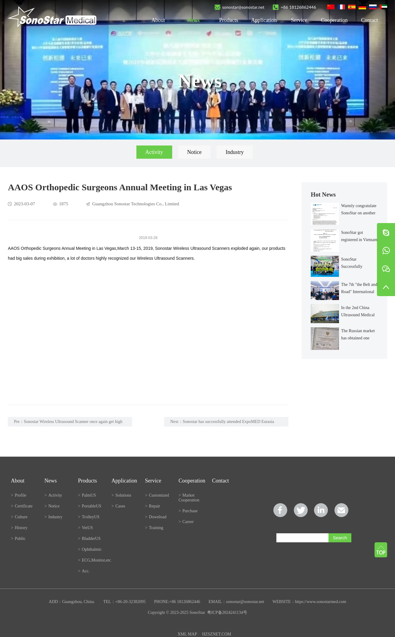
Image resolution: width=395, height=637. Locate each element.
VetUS (85, 527)
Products (228, 20)
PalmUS (87, 495)
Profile (18, 495)
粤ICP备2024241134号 (227, 612)
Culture (19, 517)
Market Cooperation (189, 497)
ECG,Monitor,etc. (94, 560)
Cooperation (334, 20)
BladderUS (89, 538)
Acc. (84, 571)
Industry (234, 152)
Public (18, 538)
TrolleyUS (89, 517)
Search (340, 537)
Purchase (188, 511)
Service (299, 20)
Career (186, 521)
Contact (369, 20)
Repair (152, 506)
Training (154, 527)
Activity (154, 152)
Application (264, 20)
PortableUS (89, 506)
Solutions (121, 495)
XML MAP (187, 634)
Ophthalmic (90, 549)
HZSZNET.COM (216, 634)
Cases (118, 506)
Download (155, 517)
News (193, 20)
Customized (157, 495)
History (19, 527)
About (158, 20)
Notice (194, 152)
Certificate (22, 506)
